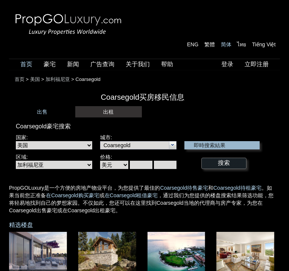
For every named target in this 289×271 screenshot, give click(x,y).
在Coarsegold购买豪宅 (72, 195)
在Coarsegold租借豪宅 (131, 195)
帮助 (167, 64)
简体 (226, 44)
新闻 (73, 64)
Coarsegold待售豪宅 (184, 188)
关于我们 (138, 64)
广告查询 (102, 64)
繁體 (209, 44)
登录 (227, 64)
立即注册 (257, 64)
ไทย (241, 44)
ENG (192, 44)
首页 (26, 64)
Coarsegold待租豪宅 (237, 188)
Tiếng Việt (264, 44)
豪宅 (50, 64)
